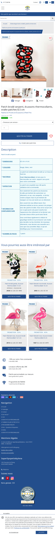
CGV (3, 417)
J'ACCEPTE (41, 532)
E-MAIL (3, 430)
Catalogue (4, 409)
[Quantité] (5, 128)
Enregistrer (28, 101)
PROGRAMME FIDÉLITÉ (7, 425)
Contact (35, 2)
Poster (40, 101)
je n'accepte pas (13, 532)
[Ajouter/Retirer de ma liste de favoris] (51, 136)
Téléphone (5, 469)
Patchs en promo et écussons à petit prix (13, 28)
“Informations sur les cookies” (45, 526)
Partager (16, 101)
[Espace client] (40, 2)
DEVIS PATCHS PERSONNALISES (10, 432)
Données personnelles (7, 453)
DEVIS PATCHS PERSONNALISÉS (10, 419)
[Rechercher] (52, 18)
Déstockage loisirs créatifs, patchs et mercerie (23, 24)
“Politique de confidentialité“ (22, 528)
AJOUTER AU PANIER (24, 136)
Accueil (5, 24)
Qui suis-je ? (5, 414)
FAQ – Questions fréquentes (9, 427)
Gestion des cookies (7, 450)
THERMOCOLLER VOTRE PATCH (10, 422)
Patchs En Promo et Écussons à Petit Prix (16, 113)
